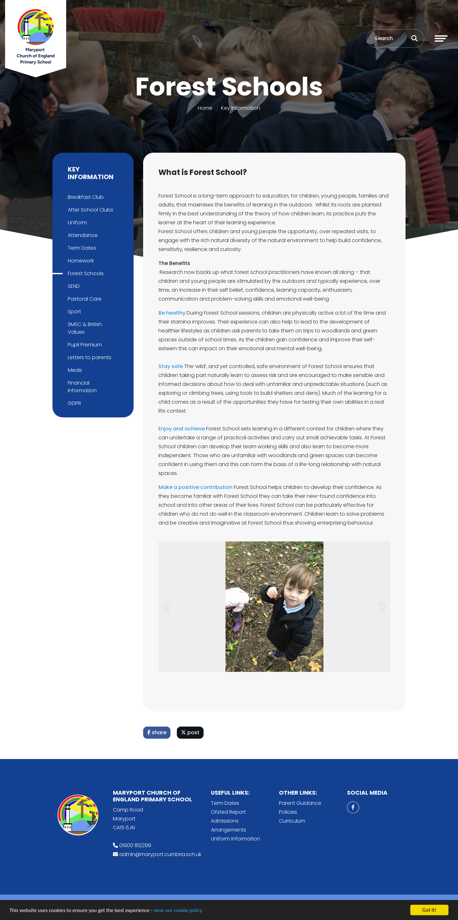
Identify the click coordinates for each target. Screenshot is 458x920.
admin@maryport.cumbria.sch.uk (160, 854)
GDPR (73, 403)
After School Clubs (90, 209)
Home (205, 108)
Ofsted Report (228, 812)
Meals (74, 370)
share (157, 732)
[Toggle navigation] (441, 38)
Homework (80, 260)
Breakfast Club (85, 197)
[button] (168, 606)
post (191, 732)
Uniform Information (235, 838)
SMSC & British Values (84, 328)
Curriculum (292, 821)
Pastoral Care (84, 299)
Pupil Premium (84, 344)
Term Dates (81, 248)
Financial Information (81, 386)
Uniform (76, 222)
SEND (73, 286)
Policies (288, 812)
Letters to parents (89, 357)
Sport (73, 311)
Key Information (240, 108)
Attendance (82, 235)
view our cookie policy (178, 910)
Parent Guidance (300, 803)
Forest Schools (85, 273)
